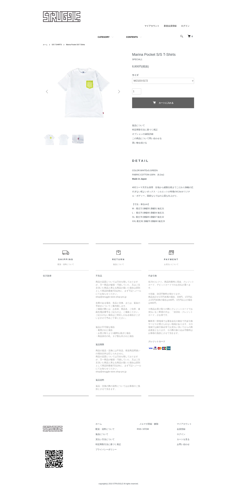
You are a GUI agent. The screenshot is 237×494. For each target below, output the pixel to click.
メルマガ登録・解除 (156, 426)
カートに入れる (163, 102)
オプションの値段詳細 (142, 134)
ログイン (185, 26)
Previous (47, 91)
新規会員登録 (170, 26)
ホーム (45, 45)
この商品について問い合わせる (147, 138)
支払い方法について (117, 441)
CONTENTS (132, 37)
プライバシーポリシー (118, 451)
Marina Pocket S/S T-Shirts (79, 45)
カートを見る (185, 441)
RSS (149, 431)
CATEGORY (104, 37)
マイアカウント (151, 26)
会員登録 (183, 431)
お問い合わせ (185, 446)
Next (118, 91)
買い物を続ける (139, 143)
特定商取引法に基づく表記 (144, 129)
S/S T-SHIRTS (58, 45)
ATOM (156, 431)
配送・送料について (117, 431)
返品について (138, 125)
